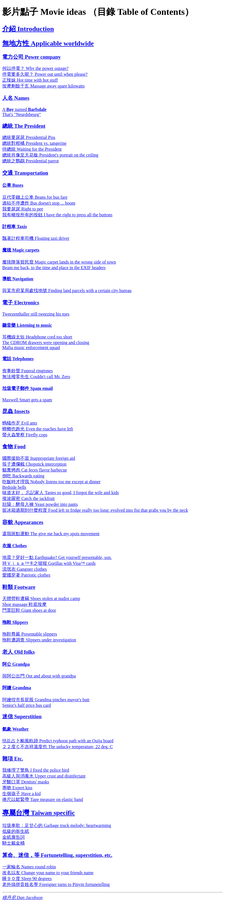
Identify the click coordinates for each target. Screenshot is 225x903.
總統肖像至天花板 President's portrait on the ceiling (50, 155)
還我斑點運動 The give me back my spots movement (50, 533)
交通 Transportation (25, 173)
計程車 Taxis (14, 226)
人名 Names (15, 98)
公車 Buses (12, 185)
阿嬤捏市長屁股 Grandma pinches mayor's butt (45, 699)
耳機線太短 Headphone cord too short (37, 337)
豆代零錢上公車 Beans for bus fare (35, 197)
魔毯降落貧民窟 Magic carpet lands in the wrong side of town (59, 262)
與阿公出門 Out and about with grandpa (39, 676)
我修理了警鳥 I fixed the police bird (35, 770)
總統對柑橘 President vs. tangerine (34, 143)
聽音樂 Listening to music (27, 325)
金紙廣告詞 (13, 837)
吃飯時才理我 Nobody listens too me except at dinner (51, 481)
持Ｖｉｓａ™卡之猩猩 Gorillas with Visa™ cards (49, 563)
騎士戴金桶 (13, 843)
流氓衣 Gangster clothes (24, 569)
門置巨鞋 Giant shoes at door (29, 610)
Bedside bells (14, 487)
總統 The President (23, 126)
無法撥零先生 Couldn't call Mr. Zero (36, 376)
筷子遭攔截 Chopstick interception (34, 464)
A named (24, 109)
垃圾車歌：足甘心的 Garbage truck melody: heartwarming (56, 825)
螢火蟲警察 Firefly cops (24, 434)
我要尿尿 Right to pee (22, 209)
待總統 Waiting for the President (32, 149)
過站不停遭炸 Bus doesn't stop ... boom (38, 203)
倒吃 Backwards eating (23, 475)
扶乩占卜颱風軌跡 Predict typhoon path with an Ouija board (57, 740)
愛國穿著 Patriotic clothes (26, 575)
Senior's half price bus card (26, 705)
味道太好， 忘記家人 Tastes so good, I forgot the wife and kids (60, 492)
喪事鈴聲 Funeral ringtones (27, 370)
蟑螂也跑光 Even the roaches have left (37, 428)
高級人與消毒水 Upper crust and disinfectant (43, 776)
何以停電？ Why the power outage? (35, 68)
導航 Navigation (17, 278)
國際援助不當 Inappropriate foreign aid (38, 458)
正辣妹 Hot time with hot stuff (30, 80)
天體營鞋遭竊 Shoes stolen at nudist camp (41, 598)
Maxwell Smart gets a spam (27, 399)
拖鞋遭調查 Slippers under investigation (39, 639)
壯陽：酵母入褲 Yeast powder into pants (40, 504)
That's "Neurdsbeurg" (21, 114)
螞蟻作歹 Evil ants (19, 423)
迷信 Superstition (21, 716)
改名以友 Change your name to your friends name (48, 872)
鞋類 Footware (18, 587)
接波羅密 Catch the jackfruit (28, 498)
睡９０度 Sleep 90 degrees (27, 878)
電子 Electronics (20, 302)
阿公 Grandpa (16, 664)
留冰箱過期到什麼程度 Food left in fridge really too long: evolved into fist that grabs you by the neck (95, 510)
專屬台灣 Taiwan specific (38, 812)
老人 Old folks (18, 652)
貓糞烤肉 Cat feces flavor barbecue (34, 470)
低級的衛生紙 (15, 831)
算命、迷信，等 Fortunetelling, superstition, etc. (57, 855)
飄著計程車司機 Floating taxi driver (35, 238)
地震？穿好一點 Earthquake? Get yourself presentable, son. (57, 557)
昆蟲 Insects (16, 411)
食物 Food (13, 446)
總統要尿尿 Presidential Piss (28, 137)
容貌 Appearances (22, 522)
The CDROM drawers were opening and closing (45, 342)
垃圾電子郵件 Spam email (27, 388)
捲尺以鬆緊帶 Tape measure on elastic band (42, 799)
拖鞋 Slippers (15, 622)
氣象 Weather (15, 729)
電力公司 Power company (31, 57)
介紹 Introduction (28, 28)
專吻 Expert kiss (17, 787)
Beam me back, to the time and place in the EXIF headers (54, 267)
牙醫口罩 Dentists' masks (25, 781)
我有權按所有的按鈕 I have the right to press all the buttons (57, 214)
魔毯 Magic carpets (20, 250)
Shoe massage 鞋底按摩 (24, 604)
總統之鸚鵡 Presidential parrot (30, 160)
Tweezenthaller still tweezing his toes (35, 314)
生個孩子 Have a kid (21, 793)
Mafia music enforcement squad (31, 347)
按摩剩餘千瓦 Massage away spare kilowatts (43, 86)
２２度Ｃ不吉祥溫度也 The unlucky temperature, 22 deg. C (57, 746)
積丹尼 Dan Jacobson (22, 897)
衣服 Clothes (14, 545)
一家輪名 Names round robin (29, 866)
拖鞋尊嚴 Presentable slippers (29, 634)
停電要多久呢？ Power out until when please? (44, 74)
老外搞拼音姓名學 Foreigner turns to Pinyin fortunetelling (56, 884)
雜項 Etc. (12, 759)
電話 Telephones (18, 358)
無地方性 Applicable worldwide (48, 43)
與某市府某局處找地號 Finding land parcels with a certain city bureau (66, 290)
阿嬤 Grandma (16, 687)
